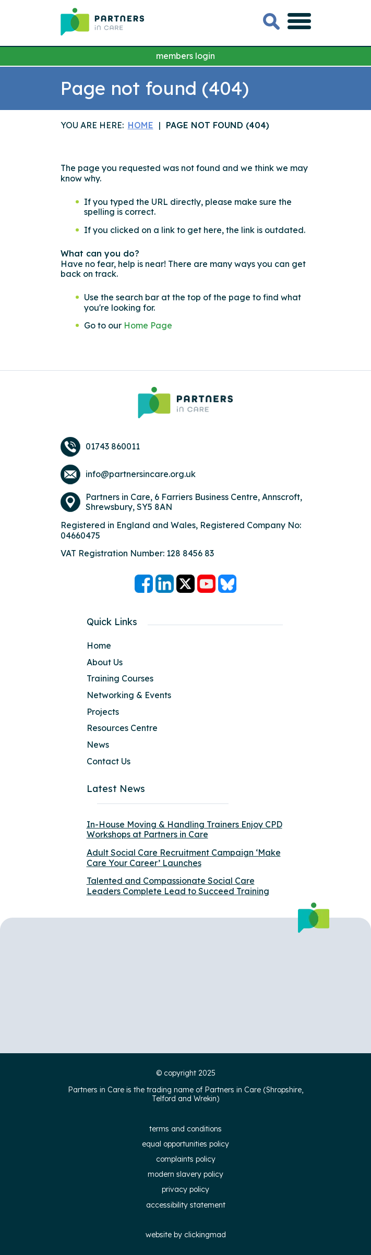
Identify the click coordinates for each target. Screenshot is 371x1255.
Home (99, 645)
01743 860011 (113, 447)
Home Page (148, 326)
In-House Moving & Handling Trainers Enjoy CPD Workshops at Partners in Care (184, 829)
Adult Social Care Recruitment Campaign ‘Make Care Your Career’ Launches (184, 857)
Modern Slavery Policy (185, 1174)
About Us (105, 662)
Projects (103, 711)
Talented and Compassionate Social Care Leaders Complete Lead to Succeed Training (178, 885)
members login (185, 56)
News (98, 744)
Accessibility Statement (185, 1205)
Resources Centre (122, 728)
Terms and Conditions (185, 1129)
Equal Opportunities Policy (185, 1144)
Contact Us (108, 761)
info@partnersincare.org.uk (141, 474)
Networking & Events (129, 695)
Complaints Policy (186, 1159)
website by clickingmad (186, 1234)
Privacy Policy (185, 1189)
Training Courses (120, 678)
